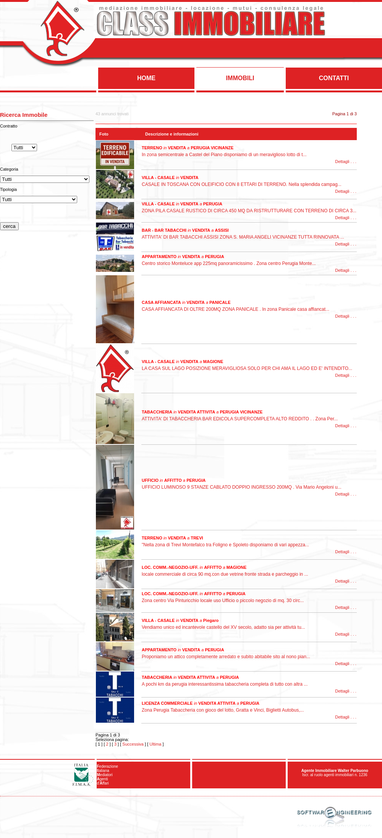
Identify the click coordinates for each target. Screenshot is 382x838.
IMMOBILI (240, 78)
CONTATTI (334, 78)
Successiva (133, 744)
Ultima (155, 744)
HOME (146, 78)
